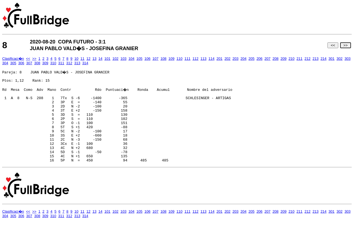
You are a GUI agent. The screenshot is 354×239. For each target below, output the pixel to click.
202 (228, 58)
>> (345, 45)
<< (333, 45)
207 (267, 58)
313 (77, 63)
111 (187, 58)
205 (251, 58)
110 (179, 58)
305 (13, 63)
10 (76, 58)
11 (82, 58)
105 (139, 58)
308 (37, 63)
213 (316, 58)
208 (275, 58)
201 (220, 58)
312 (69, 63)
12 (88, 58)
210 (291, 58)
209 (283, 58)
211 (299, 58)
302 (340, 58)
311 (61, 63)
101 (108, 58)
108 (163, 58)
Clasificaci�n (13, 58)
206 (259, 58)
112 (195, 58)
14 (100, 58)
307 (29, 63)
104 (131, 58)
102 (116, 58)
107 (155, 58)
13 (94, 58)
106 (147, 58)
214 (324, 58)
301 (332, 58)
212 (307, 58)
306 (21, 63)
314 (85, 63)
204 (244, 58)
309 (45, 63)
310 (53, 63)
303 (348, 58)
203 (236, 58)
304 (5, 63)
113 (204, 58)
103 (123, 58)
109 (171, 58)
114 (212, 58)
